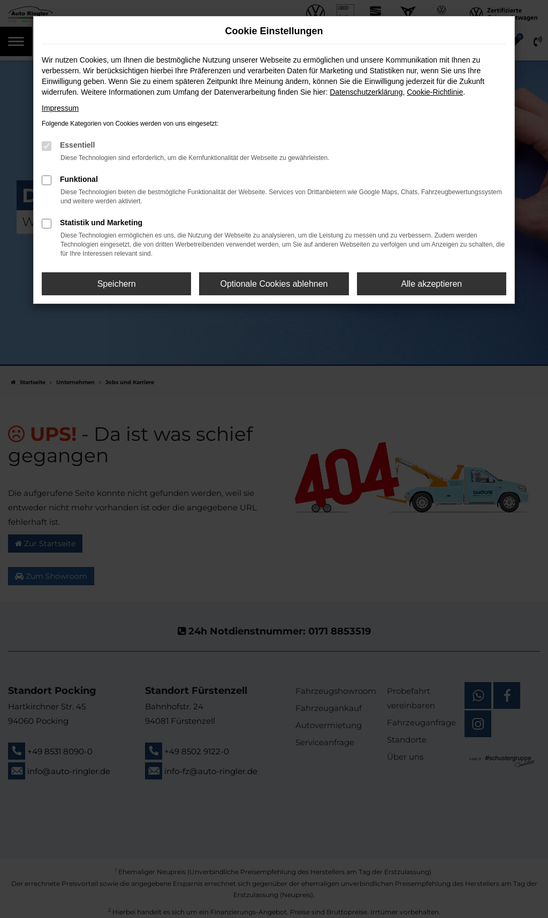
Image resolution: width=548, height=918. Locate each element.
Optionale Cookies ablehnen (274, 283)
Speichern (116, 283)
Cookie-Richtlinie (435, 92)
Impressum (60, 108)
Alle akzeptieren (431, 283)
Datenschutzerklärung (366, 92)
